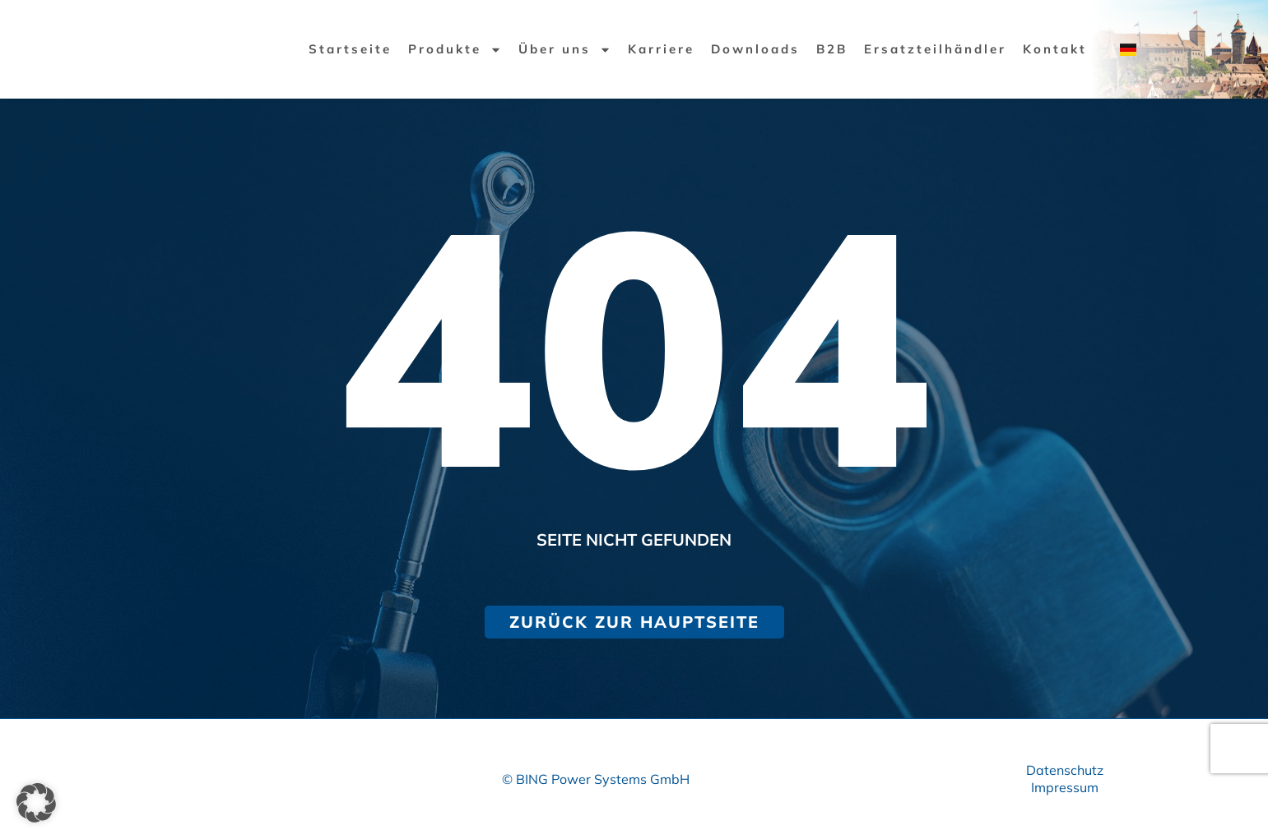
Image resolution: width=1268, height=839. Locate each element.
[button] (36, 803)
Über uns (564, 49)
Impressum (1064, 787)
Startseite (350, 49)
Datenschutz (1064, 770)
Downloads (755, 49)
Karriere (661, 49)
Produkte (455, 49)
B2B (832, 49)
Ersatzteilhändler (935, 49)
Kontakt (1055, 49)
